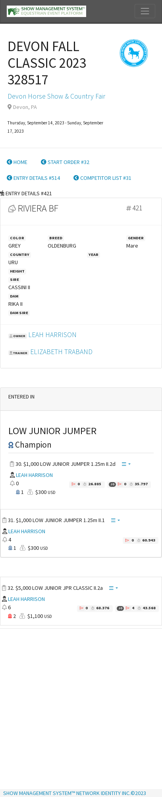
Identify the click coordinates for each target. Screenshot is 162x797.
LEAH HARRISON (52, 334)
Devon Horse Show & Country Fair (56, 96)
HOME (17, 162)
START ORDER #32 (65, 162)
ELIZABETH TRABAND (61, 351)
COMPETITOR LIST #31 (102, 177)
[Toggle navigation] (145, 11)
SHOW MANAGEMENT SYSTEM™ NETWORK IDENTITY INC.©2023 (74, 793)
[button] (126, 464)
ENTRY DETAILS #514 (33, 177)
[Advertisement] (78, 709)
